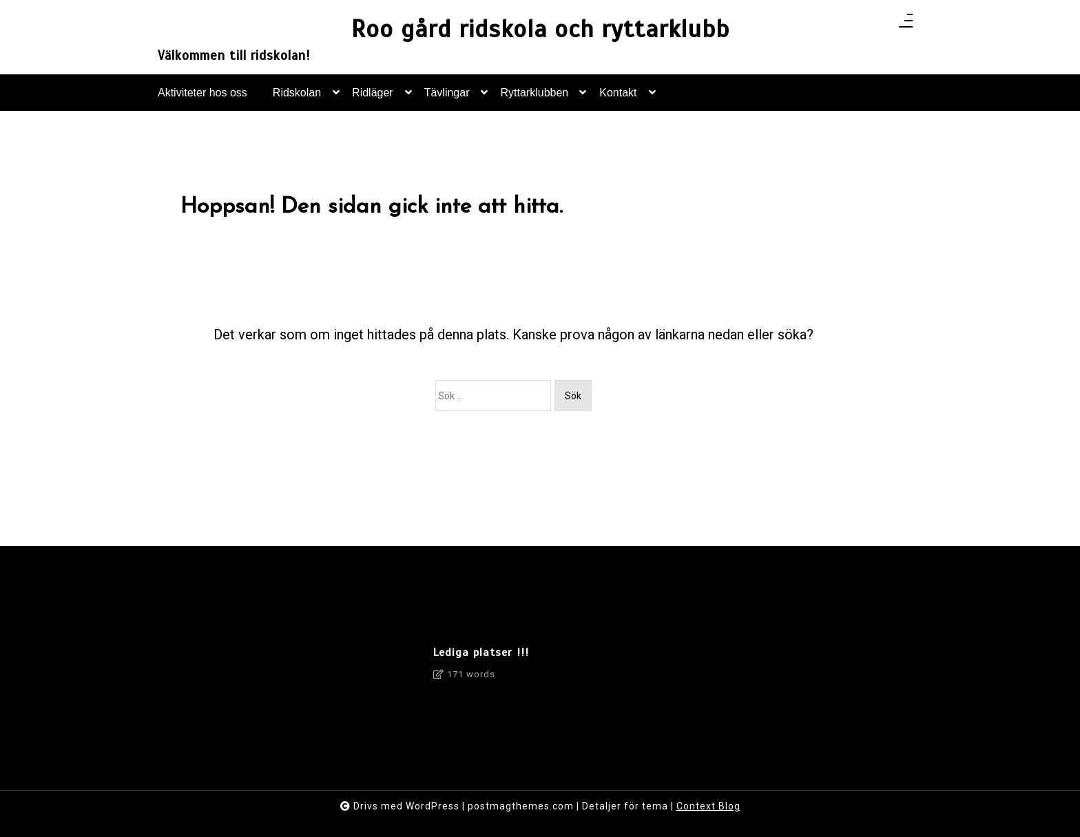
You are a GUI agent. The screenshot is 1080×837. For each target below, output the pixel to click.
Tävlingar (447, 99)
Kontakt (617, 99)
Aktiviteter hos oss (202, 92)
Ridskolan (297, 99)
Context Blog (708, 806)
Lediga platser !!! (481, 652)
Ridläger (372, 99)
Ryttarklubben (535, 99)
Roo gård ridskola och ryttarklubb (540, 29)
